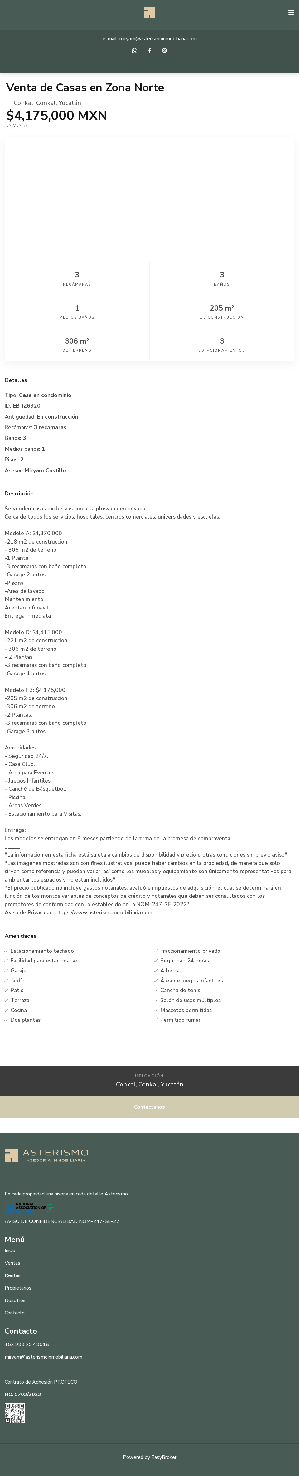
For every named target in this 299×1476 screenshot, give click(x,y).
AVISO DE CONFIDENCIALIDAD (41, 1221)
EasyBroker (163, 1457)
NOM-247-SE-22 (99, 1221)
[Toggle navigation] (291, 12)
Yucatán (70, 103)
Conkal (23, 103)
